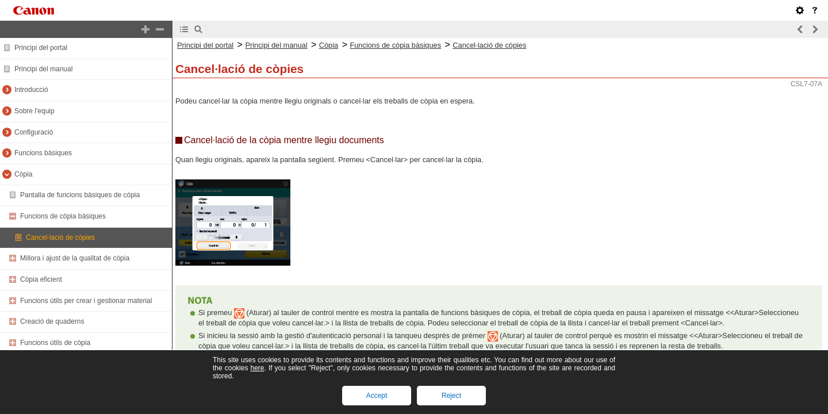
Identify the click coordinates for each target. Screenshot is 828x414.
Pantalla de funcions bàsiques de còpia (80, 195)
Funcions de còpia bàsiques (63, 216)
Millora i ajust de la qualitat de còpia (74, 258)
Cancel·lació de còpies (60, 237)
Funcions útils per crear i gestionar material (86, 301)
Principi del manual (43, 69)
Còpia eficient (41, 279)
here (257, 368)
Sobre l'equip (34, 111)
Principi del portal (40, 48)
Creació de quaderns (52, 321)
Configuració (33, 132)
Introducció (31, 90)
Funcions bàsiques (43, 153)
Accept (377, 396)
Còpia (23, 174)
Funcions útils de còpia (55, 343)
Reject (451, 396)
